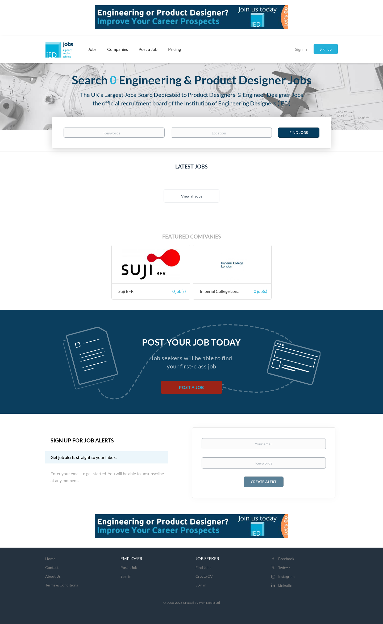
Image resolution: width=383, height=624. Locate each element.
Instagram (286, 576)
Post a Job (191, 387)
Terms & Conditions (61, 585)
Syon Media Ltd (209, 603)
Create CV (204, 576)
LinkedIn (285, 585)
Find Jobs (298, 132)
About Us (53, 576)
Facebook (286, 558)
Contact (52, 567)
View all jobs (191, 196)
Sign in (301, 49)
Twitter (284, 567)
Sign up (326, 49)
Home (50, 558)
